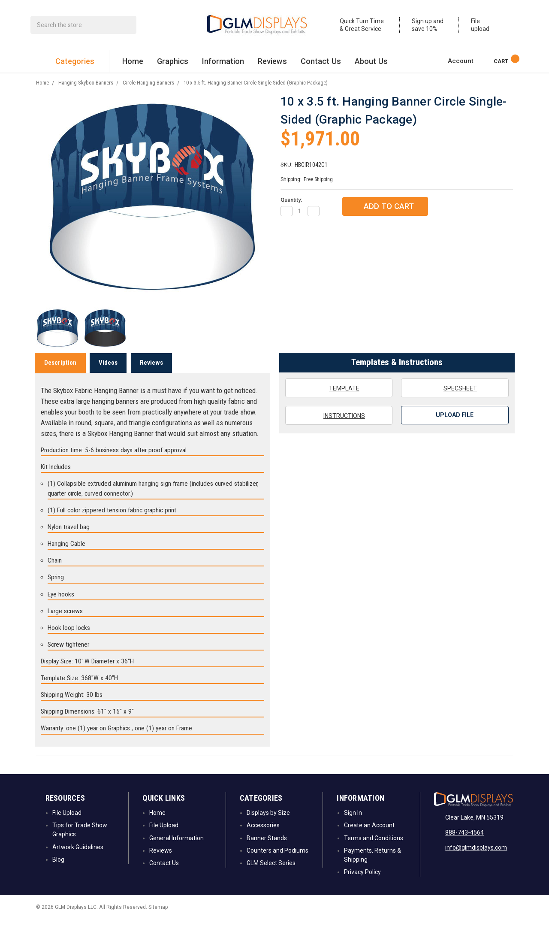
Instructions (339, 425)
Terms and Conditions (373, 848)
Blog (58, 869)
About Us (371, 64)
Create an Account (369, 835)
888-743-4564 (464, 843)
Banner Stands (267, 848)
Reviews (272, 64)
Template (338, 398)
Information (223, 64)
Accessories (263, 835)
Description (60, 373)
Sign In (353, 823)
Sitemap (158, 917)
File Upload (66, 823)
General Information (176, 848)
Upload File (455, 426)
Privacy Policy (362, 882)
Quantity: (291, 210)
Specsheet (455, 398)
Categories (72, 65)
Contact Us (321, 64)
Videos (108, 373)
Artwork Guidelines (77, 857)
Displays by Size (268, 823)
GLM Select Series (271, 873)
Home (132, 64)
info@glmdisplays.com (476, 858)
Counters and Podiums (277, 860)
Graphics (172, 64)
